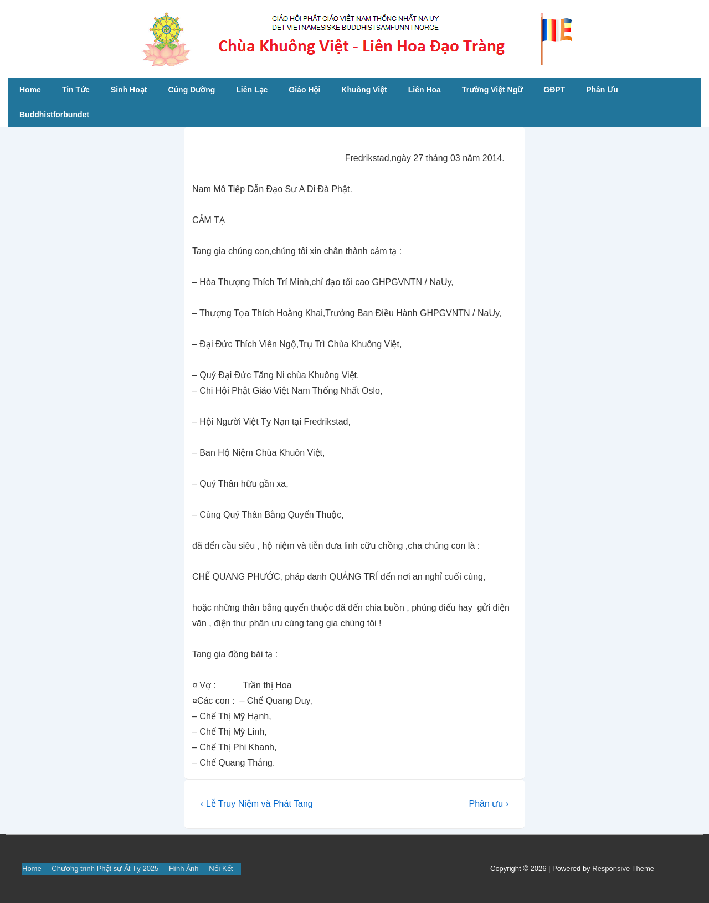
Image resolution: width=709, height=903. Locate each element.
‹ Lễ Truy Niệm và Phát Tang (257, 803)
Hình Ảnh (184, 868)
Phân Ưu (602, 89)
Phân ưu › (488, 803)
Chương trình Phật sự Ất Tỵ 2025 (105, 868)
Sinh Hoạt (129, 89)
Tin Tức (76, 89)
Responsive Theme (623, 868)
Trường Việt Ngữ (492, 89)
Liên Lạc (252, 89)
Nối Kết (221, 868)
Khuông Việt (364, 89)
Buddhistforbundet (54, 114)
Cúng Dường (191, 89)
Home (30, 89)
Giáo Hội (304, 89)
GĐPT (554, 89)
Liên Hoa (424, 89)
